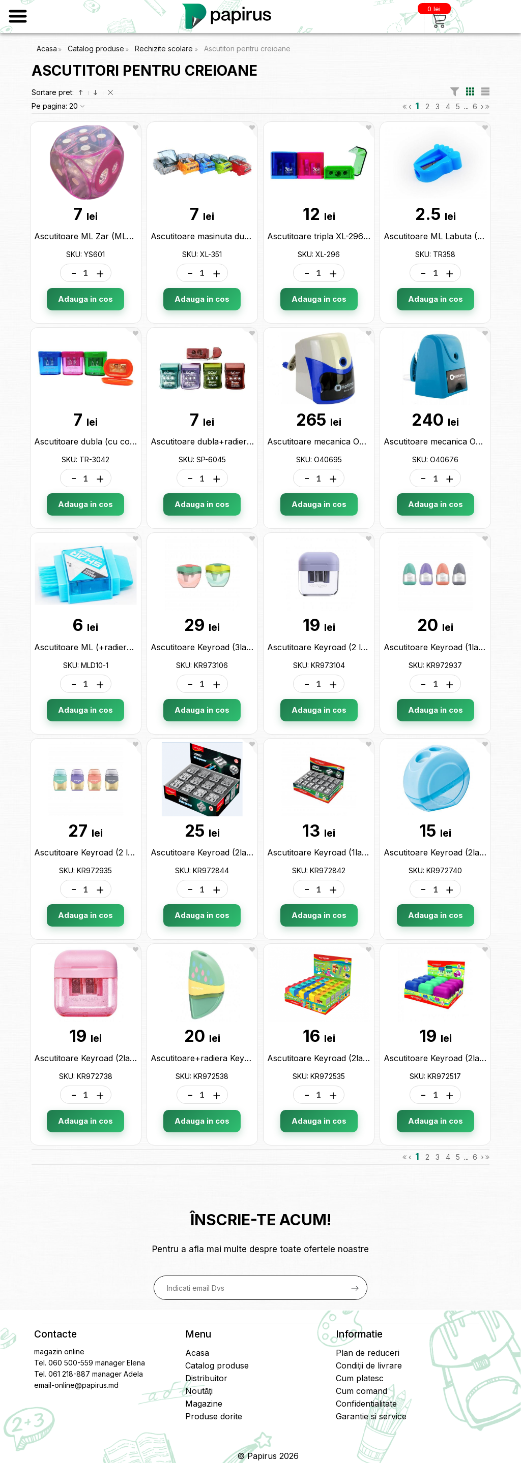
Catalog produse (96, 48)
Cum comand (361, 1391)
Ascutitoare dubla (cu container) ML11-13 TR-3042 (132, 441)
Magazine (203, 1403)
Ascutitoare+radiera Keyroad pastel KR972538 (240, 1058)
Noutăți (199, 1391)
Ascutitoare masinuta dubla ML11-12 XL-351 (234, 236)
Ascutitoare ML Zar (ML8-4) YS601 (102, 236)
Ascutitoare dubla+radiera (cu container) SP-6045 (248, 441)
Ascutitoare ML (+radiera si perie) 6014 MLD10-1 (128, 647)
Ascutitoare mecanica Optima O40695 (340, 441)
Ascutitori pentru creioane (247, 48)
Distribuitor (206, 1378)
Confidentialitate (366, 1403)
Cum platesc (360, 1378)
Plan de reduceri (367, 1353)
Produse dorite (213, 1416)
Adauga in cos (85, 299)
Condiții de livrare (368, 1365)
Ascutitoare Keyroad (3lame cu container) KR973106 (253, 647)
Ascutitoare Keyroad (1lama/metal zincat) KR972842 (368, 852)
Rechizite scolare (165, 48)
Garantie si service (371, 1416)
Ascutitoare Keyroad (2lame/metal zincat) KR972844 (253, 852)
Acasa (47, 48)
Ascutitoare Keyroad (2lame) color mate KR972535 (365, 1058)
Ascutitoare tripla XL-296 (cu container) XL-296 (359, 236)
